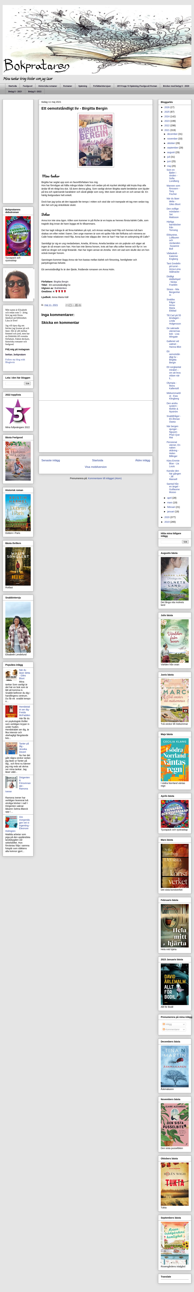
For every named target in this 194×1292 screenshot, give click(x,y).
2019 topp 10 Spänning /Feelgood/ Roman (137, 86)
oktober (171, 143)
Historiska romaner (47, 86)
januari (171, 511)
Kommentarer (171, 1029)
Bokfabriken (61, 288)
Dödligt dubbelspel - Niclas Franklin (173, 280)
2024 (167, 116)
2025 (167, 111)
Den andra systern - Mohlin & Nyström (172, 407)
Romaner (67, 86)
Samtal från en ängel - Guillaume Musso (173, 488)
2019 (167, 522)
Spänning (82, 86)
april (169, 498)
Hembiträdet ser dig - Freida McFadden (24, 710)
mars (170, 502)
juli (169, 156)
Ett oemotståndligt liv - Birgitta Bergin (173, 357)
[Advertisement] (95, 426)
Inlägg (167, 1024)
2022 (167, 125)
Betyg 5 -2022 (34, 91)
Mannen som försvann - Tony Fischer (173, 189)
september (173, 147)
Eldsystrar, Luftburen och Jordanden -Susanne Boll (173, 241)
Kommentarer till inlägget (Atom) (105, 478)
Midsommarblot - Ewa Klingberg (174, 396)
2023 (167, 121)
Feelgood (27, 86)
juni (169, 161)
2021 (167, 130)
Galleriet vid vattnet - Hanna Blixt (174, 344)
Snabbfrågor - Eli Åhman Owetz (174, 419)
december (172, 134)
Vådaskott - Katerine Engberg (172, 256)
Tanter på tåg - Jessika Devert (24, 747)
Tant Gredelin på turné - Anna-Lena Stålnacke (174, 267)
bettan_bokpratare (15, 354)
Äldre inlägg (142, 460)
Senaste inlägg (50, 460)
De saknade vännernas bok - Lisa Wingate (173, 332)
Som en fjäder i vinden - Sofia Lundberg (173, 175)
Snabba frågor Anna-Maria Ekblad (171, 305)
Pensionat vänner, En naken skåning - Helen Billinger (173, 449)
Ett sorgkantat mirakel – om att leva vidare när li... (174, 373)
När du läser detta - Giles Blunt (24, 674)
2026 (167, 107)
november (172, 138)
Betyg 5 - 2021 (15, 91)
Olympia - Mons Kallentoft (173, 386)
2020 (167, 517)
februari (171, 507)
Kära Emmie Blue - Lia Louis (173, 463)
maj (169, 166)
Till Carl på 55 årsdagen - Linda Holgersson (174, 319)
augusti (171, 152)
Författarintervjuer (102, 86)
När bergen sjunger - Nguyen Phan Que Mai (173, 432)
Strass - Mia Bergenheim (173, 292)
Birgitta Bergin (61, 281)
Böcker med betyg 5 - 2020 (176, 86)
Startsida (12, 86)
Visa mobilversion (96, 466)
